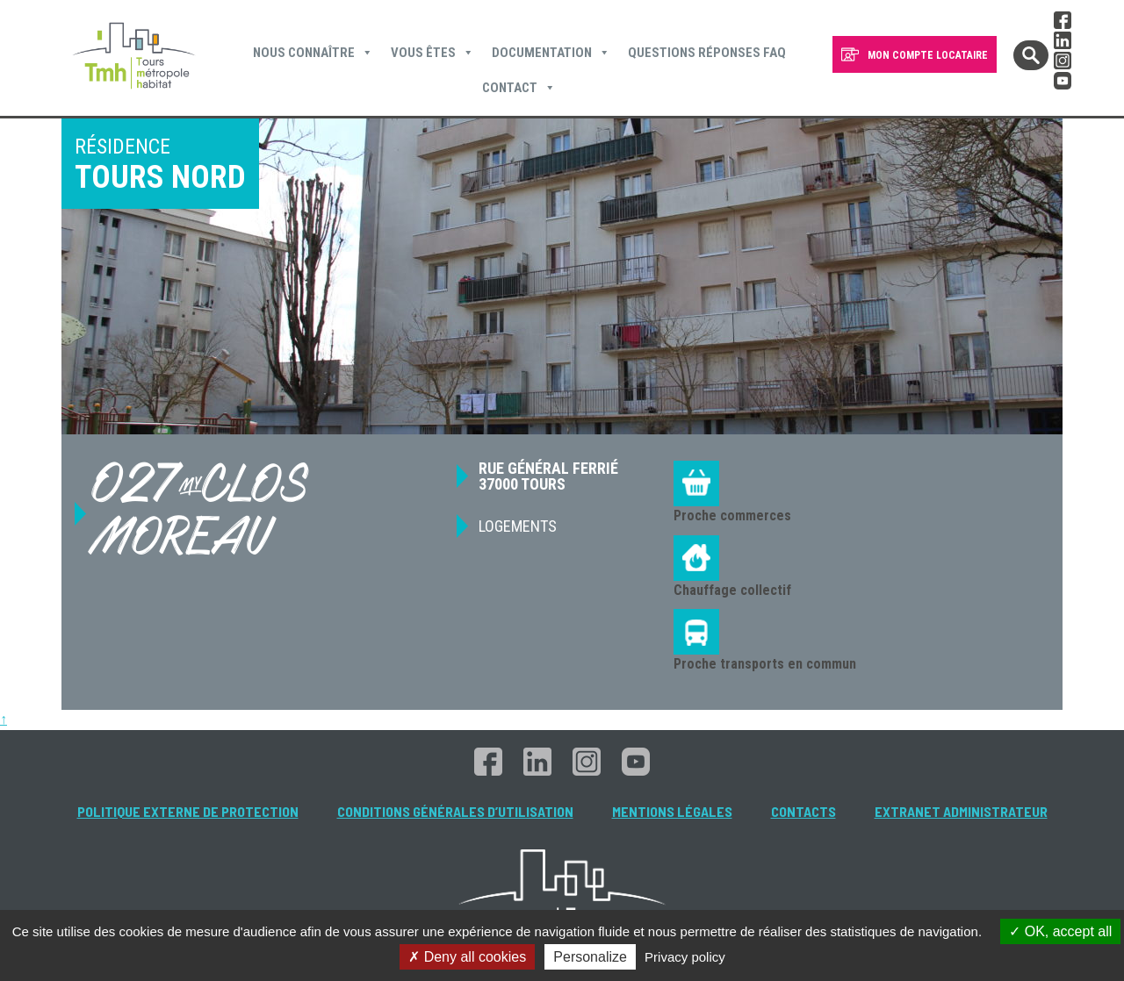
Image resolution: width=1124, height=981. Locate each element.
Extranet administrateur (961, 811)
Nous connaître (313, 53)
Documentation (551, 53)
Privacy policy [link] (685, 956)
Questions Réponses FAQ (707, 53)
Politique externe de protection (188, 811)
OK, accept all (1060, 931)
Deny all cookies (467, 956)
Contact (519, 88)
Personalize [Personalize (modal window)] (590, 956)
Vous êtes (432, 53)
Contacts (803, 811)
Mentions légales (672, 811)
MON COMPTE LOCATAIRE (928, 55)
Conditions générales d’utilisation (455, 811)
